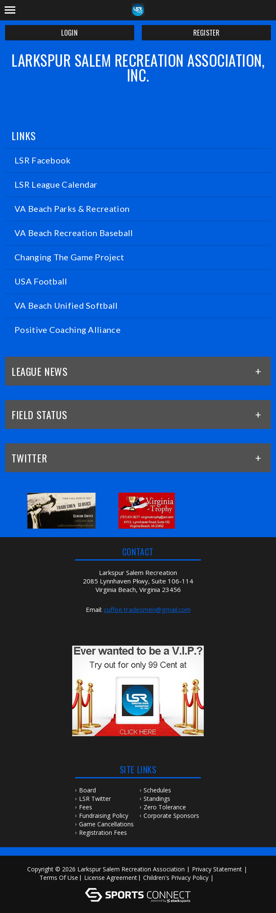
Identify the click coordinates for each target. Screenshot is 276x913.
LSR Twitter (95, 799)
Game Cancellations (106, 824)
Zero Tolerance (165, 807)
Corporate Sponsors (171, 816)
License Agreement (110, 878)
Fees (85, 807)
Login (69, 33)
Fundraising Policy (103, 816)
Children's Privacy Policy (175, 878)
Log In (228, 878)
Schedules (157, 790)
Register (206, 33)
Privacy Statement (217, 869)
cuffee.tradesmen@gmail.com (147, 609)
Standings (157, 799)
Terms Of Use (58, 878)
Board (87, 790)
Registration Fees (103, 832)
